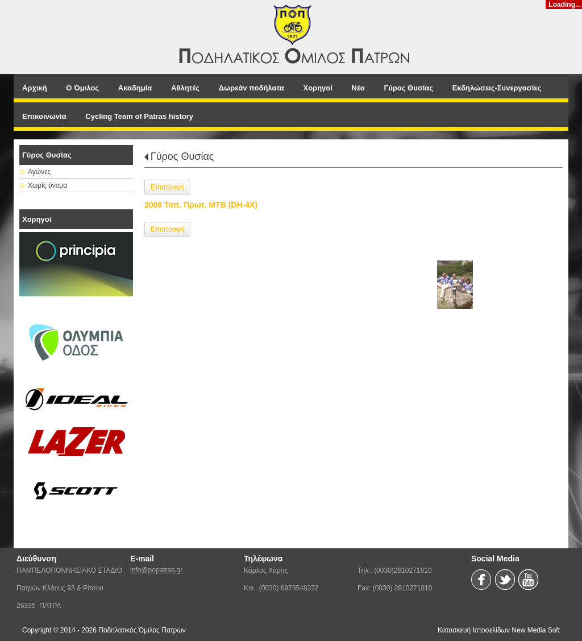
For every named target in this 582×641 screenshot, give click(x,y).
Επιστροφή (167, 187)
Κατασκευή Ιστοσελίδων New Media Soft (499, 630)
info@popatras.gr (156, 570)
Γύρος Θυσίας (182, 156)
